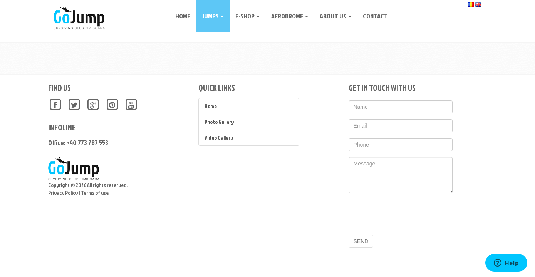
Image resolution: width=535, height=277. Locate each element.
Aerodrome (286, 16)
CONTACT (372, 16)
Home (180, 16)
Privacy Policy (63, 192)
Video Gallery (219, 137)
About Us (333, 16)
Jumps (210, 16)
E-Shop (245, 16)
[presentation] (407, 214)
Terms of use (95, 192)
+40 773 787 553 (87, 142)
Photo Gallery (219, 121)
